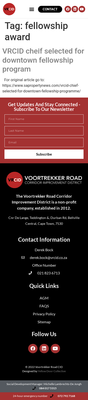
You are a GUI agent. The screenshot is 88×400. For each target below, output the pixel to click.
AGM (44, 298)
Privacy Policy (44, 314)
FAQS (44, 306)
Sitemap (44, 322)
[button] (10, 15)
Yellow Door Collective (52, 371)
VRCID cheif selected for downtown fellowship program (43, 60)
